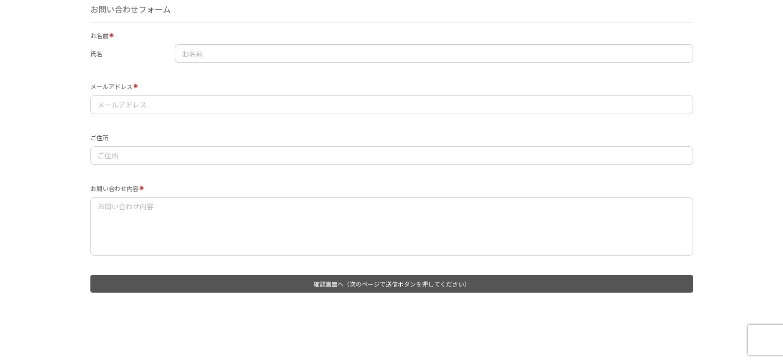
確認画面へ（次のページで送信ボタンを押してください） (391, 284)
